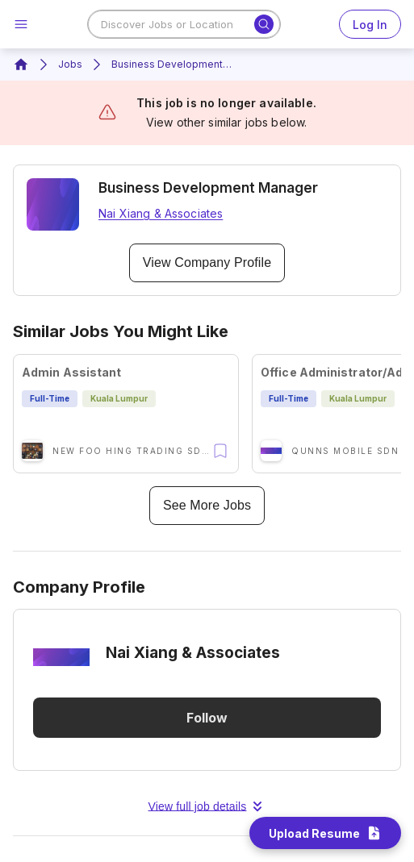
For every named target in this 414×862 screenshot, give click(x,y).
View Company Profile (207, 262)
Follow (207, 718)
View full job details (207, 806)
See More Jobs (207, 505)
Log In (370, 24)
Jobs (70, 64)
